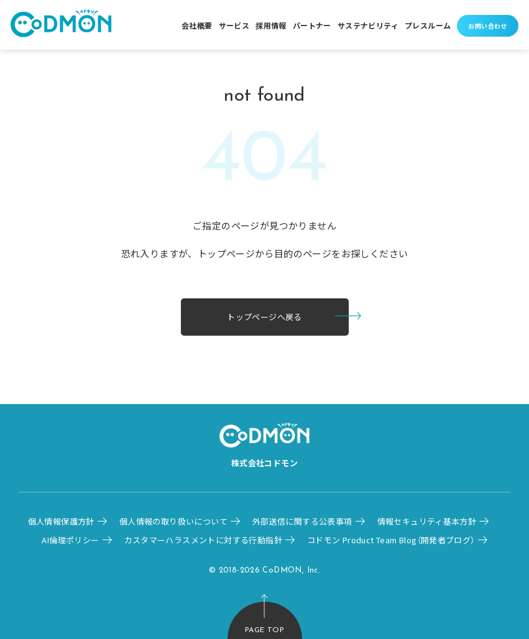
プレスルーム (428, 25)
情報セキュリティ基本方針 (427, 521)
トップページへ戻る (264, 317)
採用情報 (271, 25)
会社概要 (197, 25)
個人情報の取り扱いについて (173, 521)
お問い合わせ (487, 25)
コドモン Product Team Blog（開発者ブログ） (391, 540)
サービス (234, 25)
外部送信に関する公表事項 (302, 521)
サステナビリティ (368, 25)
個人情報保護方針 (61, 521)
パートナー (312, 25)
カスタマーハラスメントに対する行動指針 (203, 540)
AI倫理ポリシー (70, 540)
